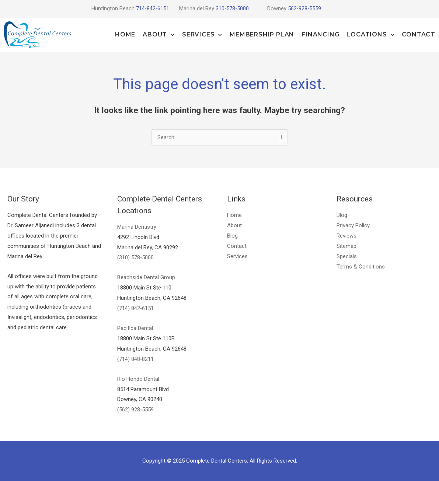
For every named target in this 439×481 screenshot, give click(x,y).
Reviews (346, 235)
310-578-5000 (233, 8)
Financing (320, 34)
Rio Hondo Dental (138, 379)
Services (202, 35)
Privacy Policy (353, 225)
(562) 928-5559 (135, 409)
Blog (232, 235)
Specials (347, 256)
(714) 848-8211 (135, 359)
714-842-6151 (152, 8)
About (159, 35)
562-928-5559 (305, 8)
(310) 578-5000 (135, 257)
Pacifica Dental (135, 328)
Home (125, 34)
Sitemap (346, 246)
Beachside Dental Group (146, 277)
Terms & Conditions (361, 266)
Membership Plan (262, 34)
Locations (370, 35)
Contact (418, 34)
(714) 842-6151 (135, 308)
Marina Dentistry (136, 227)
